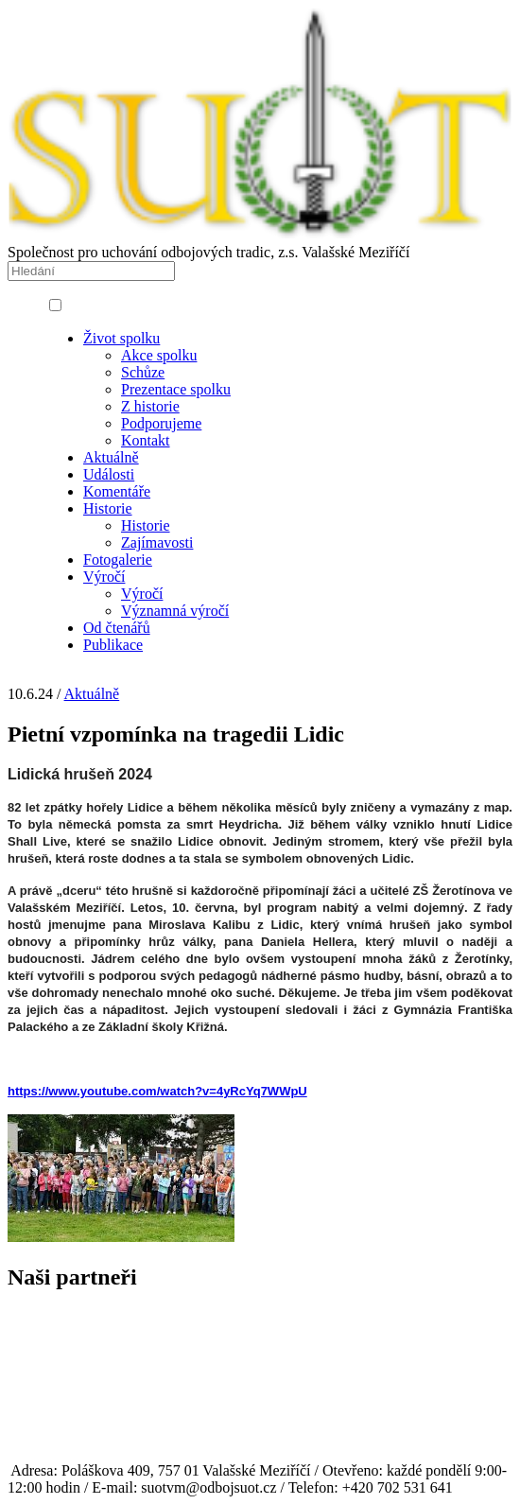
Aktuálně (92, 694)
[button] (55, 305)
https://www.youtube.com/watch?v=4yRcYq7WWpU (157, 1091)
